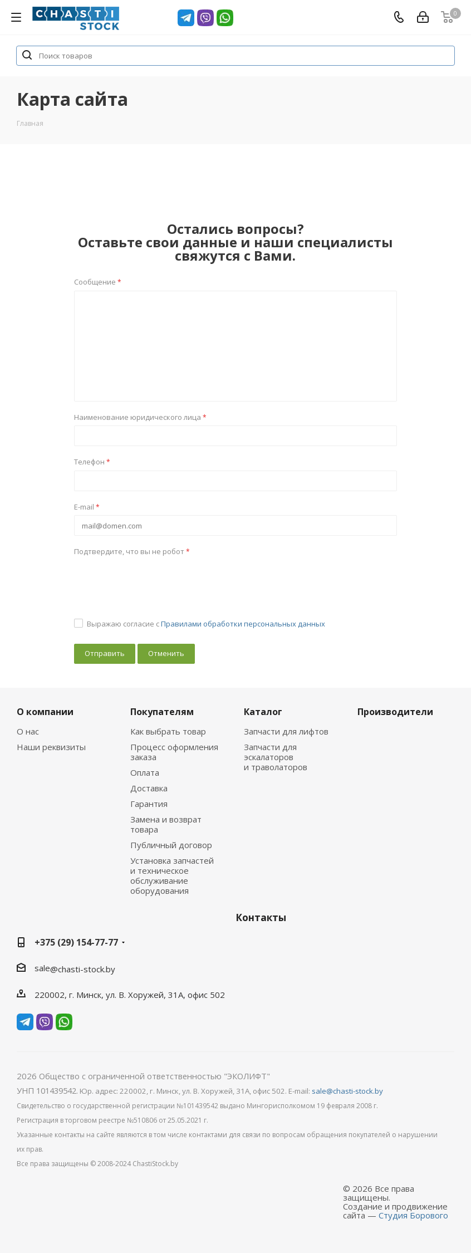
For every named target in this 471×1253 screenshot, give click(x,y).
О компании (45, 712)
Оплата (144, 772)
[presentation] (158, 582)
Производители (395, 712)
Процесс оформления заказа (174, 751)
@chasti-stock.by (82, 969)
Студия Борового (413, 1215)
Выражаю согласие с (206, 624)
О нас (28, 731)
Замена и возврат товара (166, 824)
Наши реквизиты (51, 746)
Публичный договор (171, 844)
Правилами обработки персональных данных (243, 624)
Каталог (263, 712)
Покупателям (162, 712)
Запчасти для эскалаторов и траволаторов (275, 756)
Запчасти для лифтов (286, 731)
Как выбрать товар (168, 731)
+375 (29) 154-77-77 (76, 942)
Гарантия (149, 803)
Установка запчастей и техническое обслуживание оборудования (172, 875)
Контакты (261, 917)
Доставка (149, 788)
